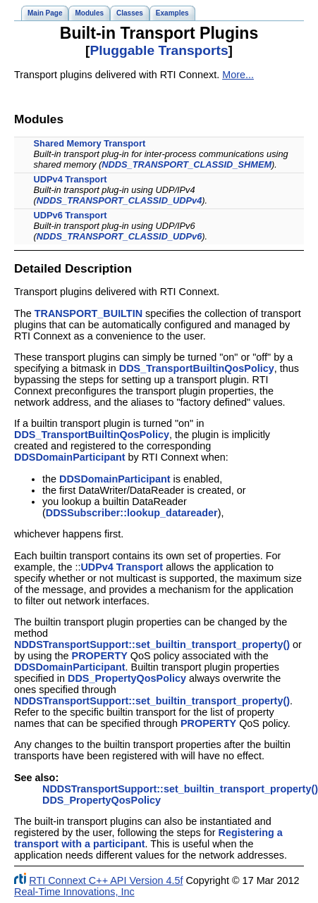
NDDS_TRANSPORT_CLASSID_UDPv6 (119, 236)
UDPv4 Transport (70, 179)
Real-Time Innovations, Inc (74, 891)
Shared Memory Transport (90, 143)
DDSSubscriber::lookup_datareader (132, 512)
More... (238, 74)
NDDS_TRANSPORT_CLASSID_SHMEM (186, 164)
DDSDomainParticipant (70, 457)
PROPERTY (100, 655)
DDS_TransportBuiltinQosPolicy (196, 368)
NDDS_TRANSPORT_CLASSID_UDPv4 (119, 200)
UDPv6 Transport (70, 215)
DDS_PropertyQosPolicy (127, 678)
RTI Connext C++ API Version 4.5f (106, 880)
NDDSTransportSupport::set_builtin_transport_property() (152, 644)
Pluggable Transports (159, 50)
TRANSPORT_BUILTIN (88, 313)
